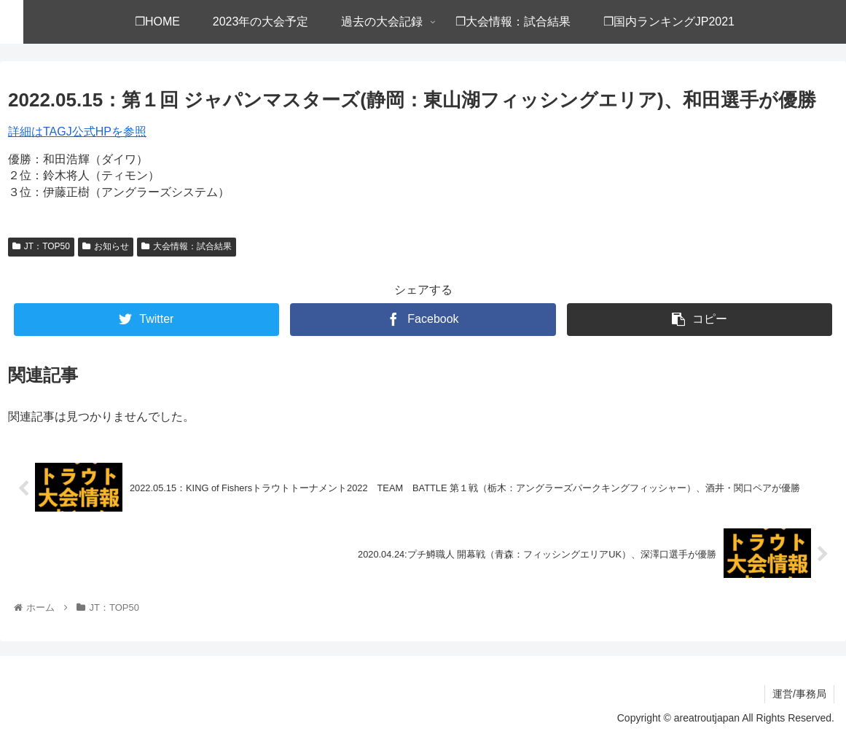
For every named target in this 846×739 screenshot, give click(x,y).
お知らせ (105, 246)
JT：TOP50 (41, 246)
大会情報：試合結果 (186, 246)
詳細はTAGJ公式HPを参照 (77, 131)
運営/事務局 (799, 694)
